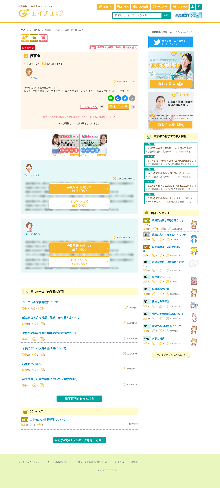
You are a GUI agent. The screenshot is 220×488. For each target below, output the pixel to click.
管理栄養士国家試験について (168, 314)
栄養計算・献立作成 (73, 30)
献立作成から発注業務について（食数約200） (50, 379)
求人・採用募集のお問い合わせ (93, 462)
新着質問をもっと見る (79, 398)
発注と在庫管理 (160, 301)
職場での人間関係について (166, 326)
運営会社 (135, 462)
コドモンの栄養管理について (40, 302)
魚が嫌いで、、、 (162, 276)
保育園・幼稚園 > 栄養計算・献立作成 (117, 47)
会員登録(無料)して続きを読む (79, 189)
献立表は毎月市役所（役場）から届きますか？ (51, 317)
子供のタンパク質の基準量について (44, 348)
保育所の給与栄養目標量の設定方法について (49, 333)
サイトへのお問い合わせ (59, 462)
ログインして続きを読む (79, 203)
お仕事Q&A (34, 30)
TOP (23, 30)
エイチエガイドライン (29, 462)
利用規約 (119, 462)
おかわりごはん (31, 363)
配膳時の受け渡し (162, 289)
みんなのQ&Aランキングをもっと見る (80, 440)
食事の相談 (158, 338)
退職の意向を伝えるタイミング (169, 234)
